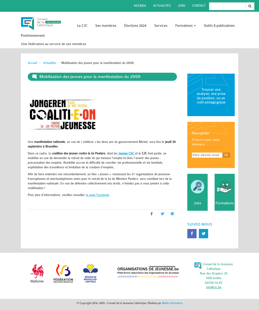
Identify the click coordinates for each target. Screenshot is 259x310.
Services (160, 26)
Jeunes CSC (126, 153)
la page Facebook (97, 195)
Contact (199, 5)
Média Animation (172, 303)
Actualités (162, 5)
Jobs (181, 5)
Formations (185, 26)
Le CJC (82, 26)
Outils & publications (219, 26)
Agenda (140, 5)
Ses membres (105, 26)
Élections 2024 (135, 26)
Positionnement (33, 36)
